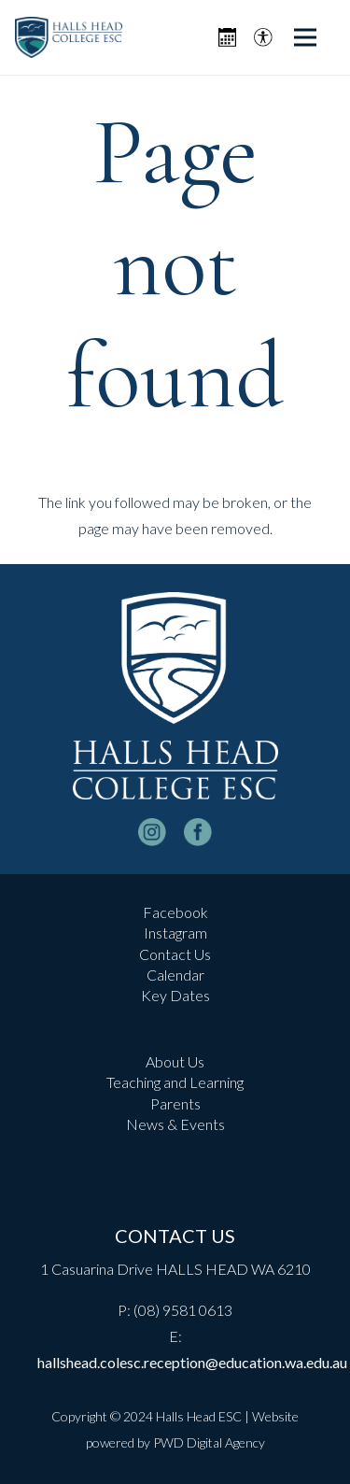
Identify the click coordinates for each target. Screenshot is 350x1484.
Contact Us (175, 954)
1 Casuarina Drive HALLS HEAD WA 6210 (175, 1269)
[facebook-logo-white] (198, 832)
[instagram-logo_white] (152, 832)
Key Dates (175, 995)
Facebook (175, 912)
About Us (175, 1061)
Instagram (175, 932)
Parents (175, 1103)
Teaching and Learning (175, 1082)
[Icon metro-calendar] (227, 37)
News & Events (175, 1124)
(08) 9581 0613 (182, 1310)
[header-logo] (68, 38)
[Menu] (305, 37)
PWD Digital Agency (209, 1442)
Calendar (175, 974)
